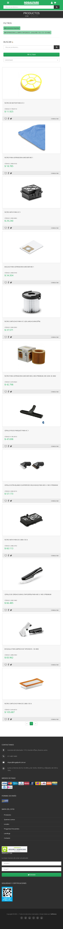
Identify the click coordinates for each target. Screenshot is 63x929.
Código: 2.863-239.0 (11, 327)
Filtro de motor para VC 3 (14, 103)
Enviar (31, 875)
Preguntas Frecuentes (11, 829)
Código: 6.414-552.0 (11, 382)
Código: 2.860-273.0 (11, 546)
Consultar (54, 119)
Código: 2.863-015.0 (11, 163)
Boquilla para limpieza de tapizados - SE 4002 (22, 649)
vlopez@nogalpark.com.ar (16, 762)
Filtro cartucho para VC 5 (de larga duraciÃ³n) (22, 321)
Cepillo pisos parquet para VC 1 (17, 431)
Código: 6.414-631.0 (11, 709)
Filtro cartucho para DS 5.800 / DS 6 (18, 704)
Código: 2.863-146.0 (11, 600)
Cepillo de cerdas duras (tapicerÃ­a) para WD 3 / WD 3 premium (28, 594)
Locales (6, 824)
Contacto (7, 838)
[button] (31, 60)
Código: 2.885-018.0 (11, 655)
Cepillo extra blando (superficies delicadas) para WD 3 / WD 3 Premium (31, 485)
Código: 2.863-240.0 (11, 218)
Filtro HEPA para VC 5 (12, 212)
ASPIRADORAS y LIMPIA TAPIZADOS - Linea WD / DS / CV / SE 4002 (27, 32)
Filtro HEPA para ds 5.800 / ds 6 (16, 540)
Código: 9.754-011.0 (11, 109)
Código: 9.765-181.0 (11, 436)
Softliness (53, 914)
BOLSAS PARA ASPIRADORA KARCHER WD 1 (19, 267)
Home (27, 16)
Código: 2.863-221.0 (11, 491)
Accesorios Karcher (11, 28)
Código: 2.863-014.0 (11, 273)
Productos (7, 815)
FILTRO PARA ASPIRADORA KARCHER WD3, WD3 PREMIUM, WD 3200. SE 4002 (30, 376)
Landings (7, 833)
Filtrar (32, 54)
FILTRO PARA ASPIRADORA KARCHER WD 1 (19, 157)
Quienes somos (9, 819)
